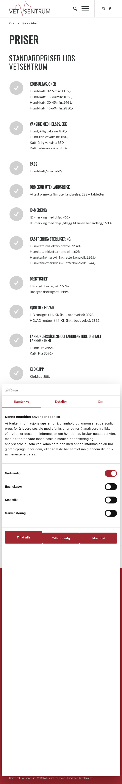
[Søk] (73, 8)
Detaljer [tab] (61, 401)
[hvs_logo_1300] (50, 8)
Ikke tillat (98, 538)
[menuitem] (73, 8)
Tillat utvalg (61, 538)
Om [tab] (100, 401)
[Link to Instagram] (103, 8)
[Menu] (83, 8)
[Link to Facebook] (109, 8)
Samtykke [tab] (21, 401)
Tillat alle (24, 537)
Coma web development (80, 777)
